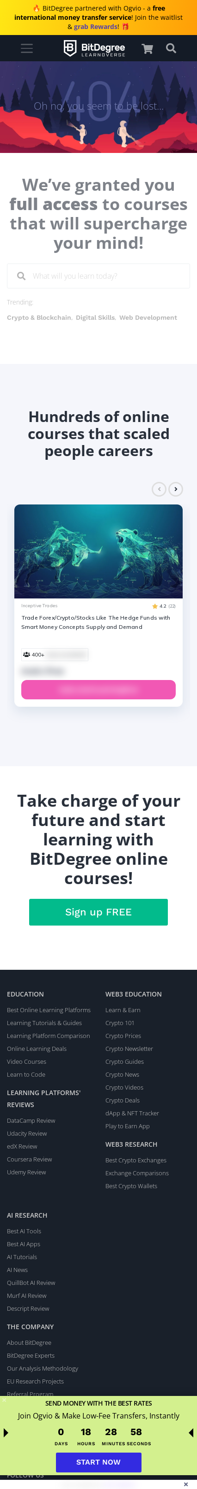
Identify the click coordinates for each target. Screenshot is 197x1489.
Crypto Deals (122, 1100)
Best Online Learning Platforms (49, 1010)
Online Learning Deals (37, 1048)
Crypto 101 (120, 1023)
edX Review (22, 1146)
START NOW (98, 1462)
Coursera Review (29, 1159)
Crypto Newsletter (129, 1048)
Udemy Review (26, 1172)
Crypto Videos (124, 1087)
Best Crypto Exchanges (135, 1160)
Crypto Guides (124, 1061)
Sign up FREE (98, 912)
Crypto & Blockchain (39, 317)
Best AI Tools (24, 1231)
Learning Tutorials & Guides (44, 1023)
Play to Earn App (127, 1126)
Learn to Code (26, 1074)
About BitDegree (29, 1342)
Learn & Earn (123, 1010)
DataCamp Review (31, 1120)
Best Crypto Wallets (131, 1186)
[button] (151, 48)
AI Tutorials (22, 1257)
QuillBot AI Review (31, 1282)
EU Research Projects (35, 1381)
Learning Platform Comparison (48, 1036)
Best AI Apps (23, 1244)
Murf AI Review (26, 1295)
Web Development (148, 317)
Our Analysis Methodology (42, 1368)
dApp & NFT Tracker (132, 1113)
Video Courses (26, 1061)
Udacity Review (27, 1133)
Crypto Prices (123, 1036)
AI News (17, 1270)
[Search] (21, 276)
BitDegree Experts (31, 1355)
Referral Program (30, 1394)
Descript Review (28, 1308)
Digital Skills (95, 317)
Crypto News (122, 1074)
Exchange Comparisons (137, 1173)
